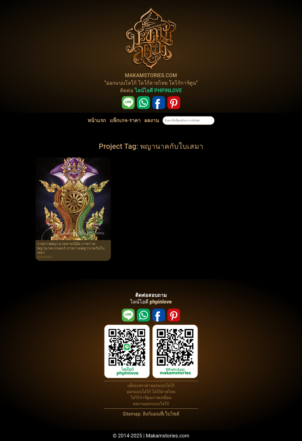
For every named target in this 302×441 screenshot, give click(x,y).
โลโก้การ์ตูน (182, 83)
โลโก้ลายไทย (153, 83)
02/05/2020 (44, 257)
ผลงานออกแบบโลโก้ (151, 403)
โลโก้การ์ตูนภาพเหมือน (151, 397)
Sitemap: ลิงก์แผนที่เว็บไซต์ (151, 414)
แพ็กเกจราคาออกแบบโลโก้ (151, 385)
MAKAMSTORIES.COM (151, 75)
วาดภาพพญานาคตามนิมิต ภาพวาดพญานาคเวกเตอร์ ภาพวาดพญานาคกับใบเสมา (71, 248)
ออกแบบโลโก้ (121, 83)
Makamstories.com (167, 436)
